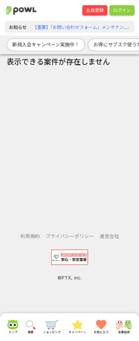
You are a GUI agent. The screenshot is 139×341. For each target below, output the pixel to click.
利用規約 (30, 236)
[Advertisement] (69, 146)
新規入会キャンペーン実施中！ (45, 44)
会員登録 (95, 10)
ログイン (122, 10)
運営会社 (109, 236)
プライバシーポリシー (70, 236)
